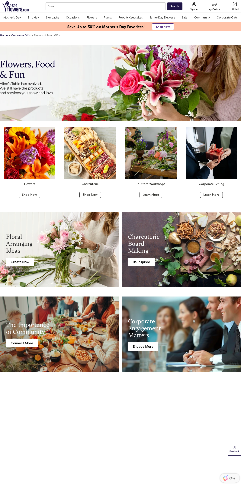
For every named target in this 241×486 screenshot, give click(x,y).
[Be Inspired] (141, 262)
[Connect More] (22, 343)
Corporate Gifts (21, 35)
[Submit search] (174, 6)
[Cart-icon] (235, 6)
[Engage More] (143, 346)
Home (4, 35)
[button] (12, 17)
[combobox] (106, 6)
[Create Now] (20, 262)
